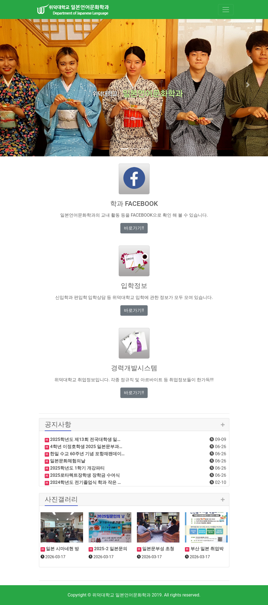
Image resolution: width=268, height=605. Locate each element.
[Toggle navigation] (225, 9)
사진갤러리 (61, 499)
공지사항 (58, 424)
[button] (20, 84)
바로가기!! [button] (134, 228)
